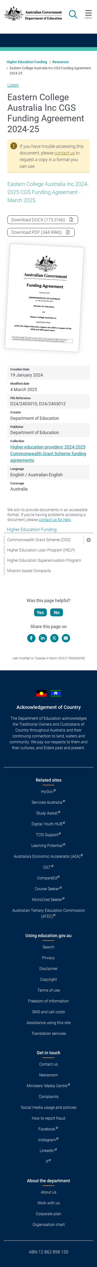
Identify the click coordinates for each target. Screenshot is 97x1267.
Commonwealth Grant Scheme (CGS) (39, 539)
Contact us (48, 1064)
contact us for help (55, 519)
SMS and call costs (48, 1012)
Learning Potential (47, 845)
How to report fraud (48, 1118)
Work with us (48, 1203)
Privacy (48, 958)
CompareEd (47, 878)
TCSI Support (47, 834)
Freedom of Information (48, 1001)
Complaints (49, 1096)
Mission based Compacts (29, 570)
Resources (60, 62)
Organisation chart (49, 1224)
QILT (47, 867)
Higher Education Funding (27, 62)
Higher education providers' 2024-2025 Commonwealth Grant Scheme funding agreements (48, 453)
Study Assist (47, 813)
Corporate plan (48, 1213)
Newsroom (48, 1075)
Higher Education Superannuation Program (44, 560)
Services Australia (47, 802)
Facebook (46, 1129)
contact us (64, 152)
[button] (88, 539)
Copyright (48, 979)
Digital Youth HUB (47, 824)
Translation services (48, 1033)
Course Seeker (47, 889)
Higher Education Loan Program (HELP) (41, 550)
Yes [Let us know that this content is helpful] (40, 612)
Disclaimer (48, 968)
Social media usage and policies (48, 1107)
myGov (47, 791)
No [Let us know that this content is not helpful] (57, 612)
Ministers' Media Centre (47, 1086)
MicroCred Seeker (47, 899)
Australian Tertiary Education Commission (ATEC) (48, 913)
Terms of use (48, 990)
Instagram (47, 1140)
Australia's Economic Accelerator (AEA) (47, 856)
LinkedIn (47, 1150)
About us (48, 1192)
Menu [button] (88, 17)
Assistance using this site (49, 1022)
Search (48, 947)
